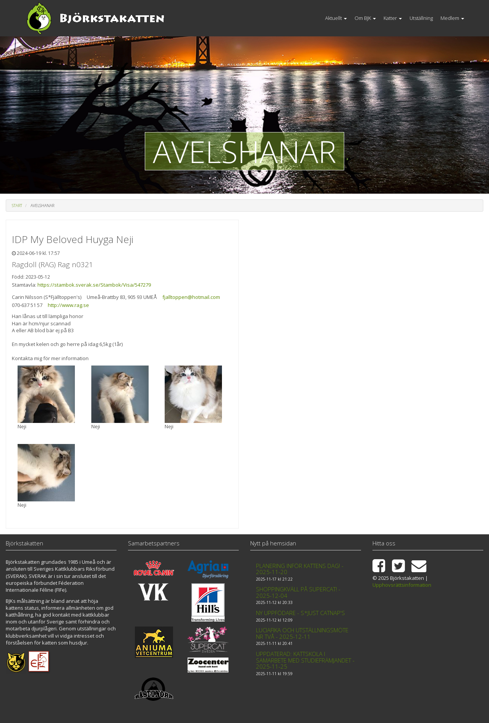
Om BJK (365, 18)
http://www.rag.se (68, 305)
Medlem (452, 18)
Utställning (421, 18)
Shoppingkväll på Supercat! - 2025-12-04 (298, 592)
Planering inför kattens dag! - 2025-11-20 (299, 569)
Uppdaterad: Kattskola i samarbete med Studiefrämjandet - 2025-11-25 (305, 660)
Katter (393, 18)
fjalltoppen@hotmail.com (191, 297)
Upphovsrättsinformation (401, 584)
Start (17, 205)
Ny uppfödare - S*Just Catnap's (300, 613)
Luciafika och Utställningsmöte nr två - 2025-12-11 (302, 633)
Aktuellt (336, 18)
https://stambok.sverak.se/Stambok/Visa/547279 (94, 284)
